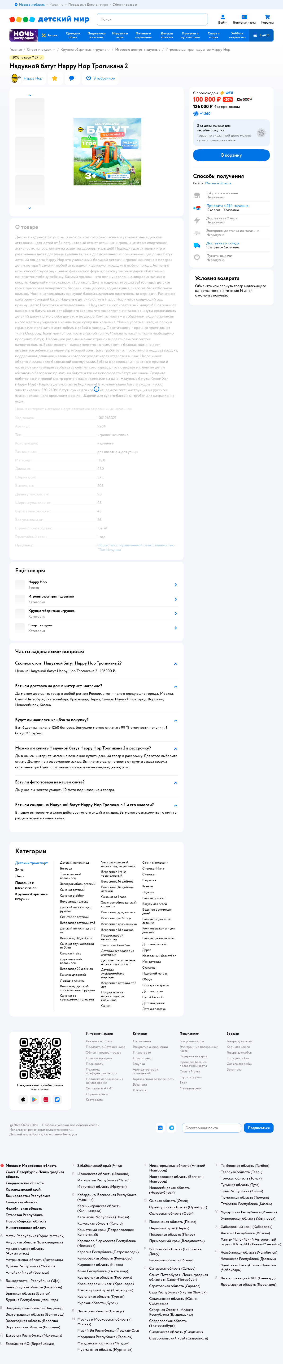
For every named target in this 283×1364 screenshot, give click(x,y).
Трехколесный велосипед (70, 876)
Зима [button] (19, 869)
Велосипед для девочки (118, 912)
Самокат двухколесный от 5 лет (77, 946)
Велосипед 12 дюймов (76, 938)
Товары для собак (239, 1052)
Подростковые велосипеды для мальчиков (112, 996)
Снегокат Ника (153, 868)
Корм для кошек (238, 1047)
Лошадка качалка (72, 981)
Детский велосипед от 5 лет (77, 930)
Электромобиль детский (78, 884)
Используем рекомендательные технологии (41, 1130)
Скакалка (148, 968)
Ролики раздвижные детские (156, 921)
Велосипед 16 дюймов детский (117, 889)
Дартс (146, 950)
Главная (15, 49)
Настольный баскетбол (159, 956)
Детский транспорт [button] (31, 863)
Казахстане (52, 1134)
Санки (105, 1006)
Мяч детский (151, 962)
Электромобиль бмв (116, 945)
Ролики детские (153, 898)
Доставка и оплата (99, 1041)
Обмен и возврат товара (103, 1052)
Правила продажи (99, 1058)
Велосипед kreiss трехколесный (113, 874)
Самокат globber (72, 896)
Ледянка (148, 892)
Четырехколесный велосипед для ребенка (118, 864)
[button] (261, 35)
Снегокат (149, 874)
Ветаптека (234, 1069)
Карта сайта (94, 1100)
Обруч (147, 979)
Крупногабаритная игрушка (83, 49)
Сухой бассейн (153, 997)
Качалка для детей (73, 975)
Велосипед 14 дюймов (117, 881)
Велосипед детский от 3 (77, 923)
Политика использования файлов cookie (104, 1081)
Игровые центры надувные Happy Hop (197, 49)
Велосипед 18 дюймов (117, 930)
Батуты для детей (154, 904)
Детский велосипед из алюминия (117, 953)
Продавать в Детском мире (105, 1047)
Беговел (66, 868)
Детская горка (152, 991)
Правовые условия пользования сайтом (71, 1125)
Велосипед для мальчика (119, 924)
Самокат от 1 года (113, 897)
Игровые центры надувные (137, 49)
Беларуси (70, 1134)
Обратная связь (97, 1094)
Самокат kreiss (70, 953)
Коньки (147, 886)
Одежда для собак (239, 1064)
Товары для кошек (240, 1041)
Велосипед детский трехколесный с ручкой (77, 988)
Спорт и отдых (39, 49)
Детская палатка (153, 1009)
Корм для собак (238, 1058)
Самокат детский (72, 890)
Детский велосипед (74, 863)
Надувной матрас (155, 973)
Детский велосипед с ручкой (75, 909)
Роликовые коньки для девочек (158, 930)
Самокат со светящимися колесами (77, 997)
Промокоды (95, 1064)
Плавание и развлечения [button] (25, 885)
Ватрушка (149, 880)
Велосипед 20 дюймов (76, 969)
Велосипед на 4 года (116, 918)
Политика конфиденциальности (102, 1071)
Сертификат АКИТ (99, 1088)
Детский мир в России (25, 1134)
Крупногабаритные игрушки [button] (31, 896)
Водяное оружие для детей (157, 911)
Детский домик (153, 1003)
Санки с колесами (155, 863)
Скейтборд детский (74, 917)
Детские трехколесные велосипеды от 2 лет (118, 962)
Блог (183, 1083)
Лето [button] (19, 876)
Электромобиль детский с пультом (119, 904)
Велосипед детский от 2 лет (118, 985)
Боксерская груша (155, 985)
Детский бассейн (155, 944)
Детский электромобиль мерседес (112, 973)
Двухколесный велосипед (71, 961)
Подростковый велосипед (112, 937)
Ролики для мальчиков (158, 938)
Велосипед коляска (74, 902)
